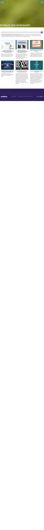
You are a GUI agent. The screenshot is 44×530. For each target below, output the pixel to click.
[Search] (42, 32)
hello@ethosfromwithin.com (28, 96)
